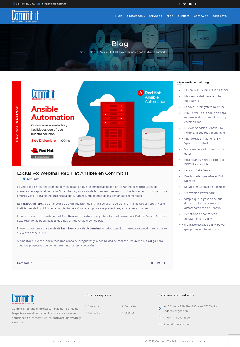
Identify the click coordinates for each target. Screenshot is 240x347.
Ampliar (104, 52)
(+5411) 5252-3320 (25, 3)
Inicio (119, 16)
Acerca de (201, 16)
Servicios (155, 16)
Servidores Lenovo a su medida (205, 187)
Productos (135, 16)
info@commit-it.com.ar (54, 3)
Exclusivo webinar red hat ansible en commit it (140, 52)
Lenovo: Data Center (198, 170)
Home (81, 52)
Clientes (184, 16)
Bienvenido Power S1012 (200, 193)
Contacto (219, 16)
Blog (170, 16)
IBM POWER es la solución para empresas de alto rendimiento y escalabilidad (205, 117)
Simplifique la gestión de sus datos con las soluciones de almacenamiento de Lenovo (203, 203)
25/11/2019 (30, 178)
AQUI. (42, 233)
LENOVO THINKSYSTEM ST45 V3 (206, 90)
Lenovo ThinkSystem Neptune (204, 107)
